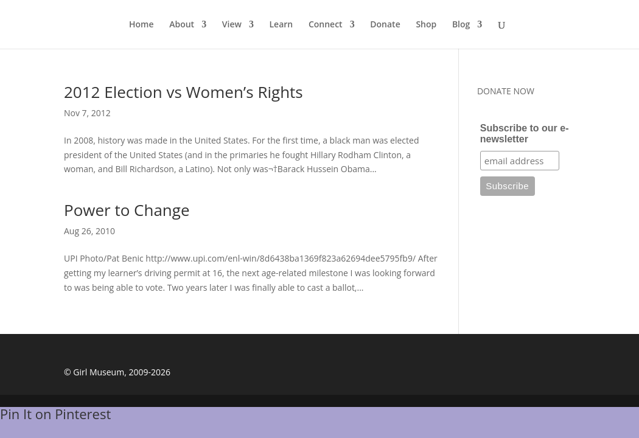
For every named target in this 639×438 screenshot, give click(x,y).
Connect (326, 25)
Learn (281, 25)
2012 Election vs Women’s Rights (183, 92)
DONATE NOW (505, 91)
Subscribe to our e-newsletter (524, 133)
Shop (426, 25)
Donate (385, 25)
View (232, 25)
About (181, 25)
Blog (461, 25)
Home (141, 25)
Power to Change (127, 210)
